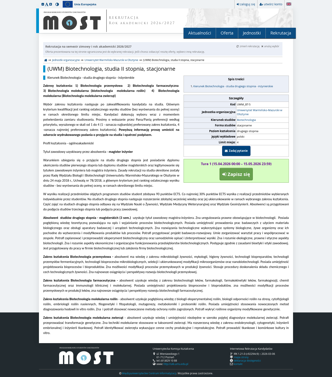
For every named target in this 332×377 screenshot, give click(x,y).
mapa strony (241, 357)
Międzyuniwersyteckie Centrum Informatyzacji (149, 373)
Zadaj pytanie (236, 151)
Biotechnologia (246, 120)
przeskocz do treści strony (1, 1)
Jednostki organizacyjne (66, 60)
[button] (43, 4)
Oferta (227, 33)
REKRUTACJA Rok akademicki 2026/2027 (142, 21)
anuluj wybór (270, 46)
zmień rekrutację (248, 46)
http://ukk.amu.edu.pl (175, 364)
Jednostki (252, 33)
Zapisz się (236, 174)
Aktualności (199, 33)
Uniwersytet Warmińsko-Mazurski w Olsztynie (111, 60)
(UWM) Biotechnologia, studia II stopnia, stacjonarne (111, 68)
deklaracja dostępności (247, 360)
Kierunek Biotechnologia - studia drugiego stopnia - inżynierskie (233, 86)
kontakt (238, 364)
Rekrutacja (280, 33)
